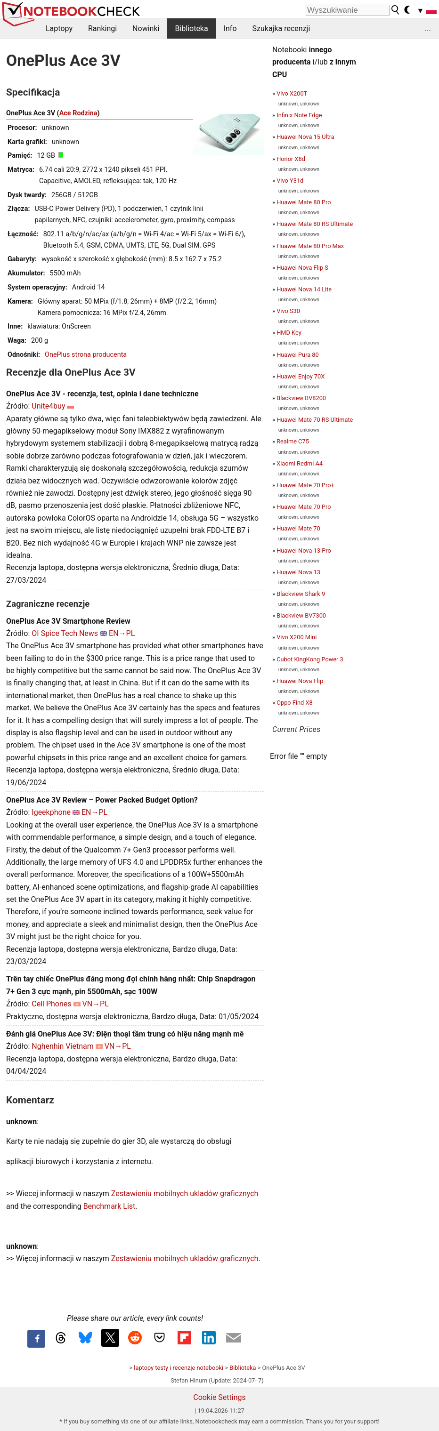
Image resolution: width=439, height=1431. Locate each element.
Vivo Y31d (289, 180)
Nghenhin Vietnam (62, 1046)
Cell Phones (51, 1003)
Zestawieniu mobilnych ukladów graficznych (185, 1193)
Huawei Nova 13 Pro (303, 550)
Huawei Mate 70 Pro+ (305, 485)
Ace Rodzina (78, 113)
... (428, 28)
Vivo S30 (288, 310)
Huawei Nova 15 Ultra (305, 136)
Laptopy (59, 28)
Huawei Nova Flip (299, 680)
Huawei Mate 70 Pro (303, 506)
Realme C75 (292, 441)
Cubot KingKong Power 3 (309, 659)
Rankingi (102, 28)
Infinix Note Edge (299, 115)
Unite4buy (48, 406)
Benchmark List (109, 1206)
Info (230, 28)
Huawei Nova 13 (298, 572)
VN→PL (95, 1003)
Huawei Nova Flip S (302, 267)
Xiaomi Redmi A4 (299, 463)
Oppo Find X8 (294, 702)
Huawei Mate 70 (298, 528)
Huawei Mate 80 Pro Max (310, 245)
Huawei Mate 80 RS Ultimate (314, 223)
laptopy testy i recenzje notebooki (178, 1367)
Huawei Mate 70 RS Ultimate (314, 419)
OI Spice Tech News (65, 633)
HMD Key (288, 332)
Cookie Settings (219, 1397)
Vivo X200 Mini (296, 637)
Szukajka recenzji (281, 28)
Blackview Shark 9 (300, 593)
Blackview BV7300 (301, 615)
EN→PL (122, 633)
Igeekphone (51, 812)
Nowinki (145, 28)
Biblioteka (191, 28)
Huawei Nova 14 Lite (304, 289)
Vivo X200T (291, 93)
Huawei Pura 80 (297, 354)
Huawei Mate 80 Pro (303, 202)
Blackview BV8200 (301, 398)
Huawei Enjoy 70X (300, 376)
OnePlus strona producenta (86, 355)
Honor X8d (290, 158)
